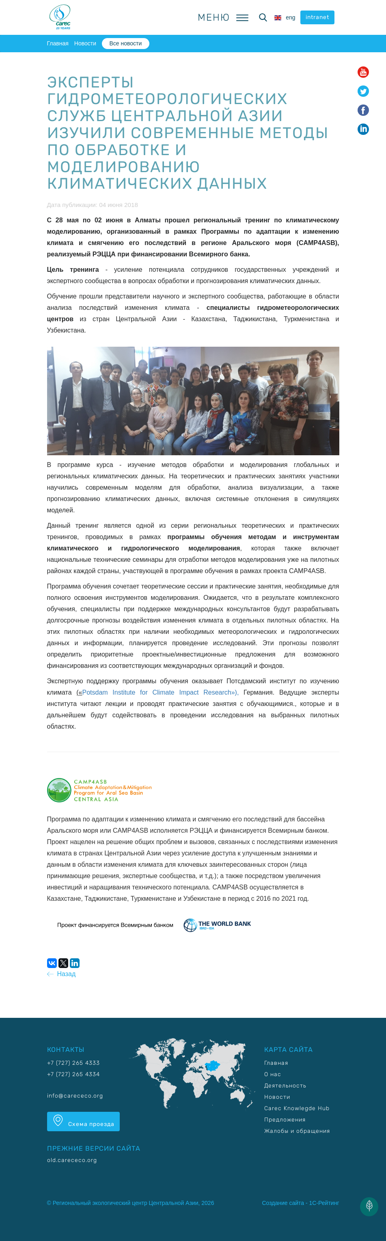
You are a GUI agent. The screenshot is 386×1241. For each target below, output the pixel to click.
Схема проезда (83, 1121)
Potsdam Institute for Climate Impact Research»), (163, 692)
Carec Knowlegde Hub (297, 1108)
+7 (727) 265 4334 (73, 1074)
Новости (85, 43)
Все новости (125, 43)
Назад (61, 973)
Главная (58, 43)
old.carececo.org (72, 1160)
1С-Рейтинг (324, 1203)
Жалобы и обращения (297, 1131)
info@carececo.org (75, 1095)
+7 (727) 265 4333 (73, 1063)
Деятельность (285, 1085)
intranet (317, 17)
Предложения (285, 1119)
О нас (272, 1074)
